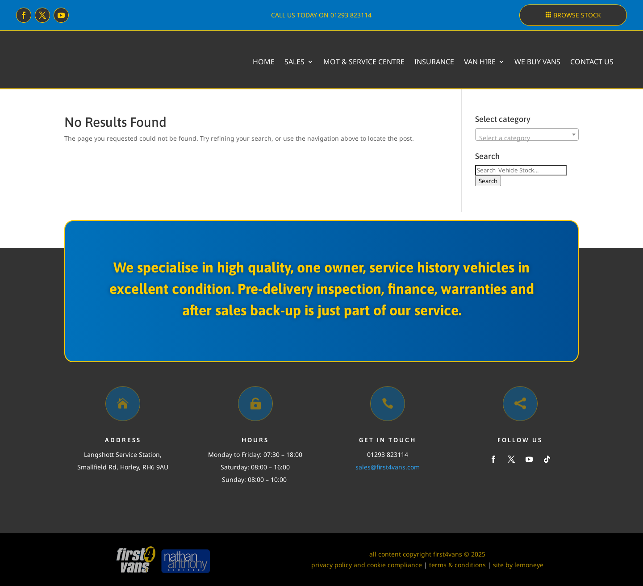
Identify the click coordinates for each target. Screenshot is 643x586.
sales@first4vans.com (387, 467)
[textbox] (527, 138)
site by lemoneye (518, 565)
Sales (294, 62)
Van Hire (480, 62)
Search (488, 181)
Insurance (434, 62)
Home (264, 62)
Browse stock (577, 15)
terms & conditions (457, 565)
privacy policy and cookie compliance (366, 565)
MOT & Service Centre (364, 62)
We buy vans (537, 62)
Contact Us (592, 62)
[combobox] (527, 134)
